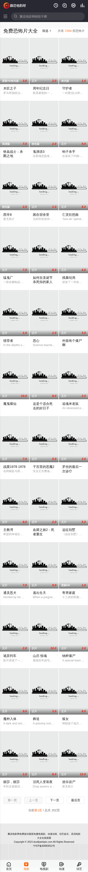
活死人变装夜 (43, 782)
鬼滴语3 (39, 151)
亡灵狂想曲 (70, 214)
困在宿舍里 (41, 214)
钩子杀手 (68, 151)
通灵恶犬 (9, 593)
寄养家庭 (68, 593)
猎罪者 (8, 341)
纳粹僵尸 (68, 656)
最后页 (75, 800)
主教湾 (8, 530)
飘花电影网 (14, 6)
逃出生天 (39, 593)
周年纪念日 (41, 88)
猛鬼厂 (8, 277)
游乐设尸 (68, 782)
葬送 (36, 719)
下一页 (54, 800)
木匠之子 (9, 88)
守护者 (67, 88)
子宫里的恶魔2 (43, 467)
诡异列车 (9, 656)
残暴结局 (68, 277)
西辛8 (7, 214)
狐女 (65, 719)
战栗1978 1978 (14, 467)
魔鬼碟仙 (9, 404)
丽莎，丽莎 (11, 782)
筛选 (46, 31)
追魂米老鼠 (70, 404)
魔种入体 (9, 719)
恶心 (36, 341)
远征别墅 (68, 530)
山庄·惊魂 (40, 656)
